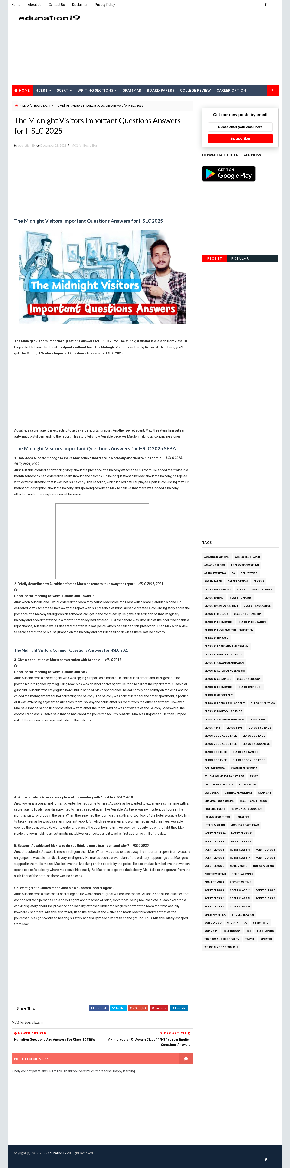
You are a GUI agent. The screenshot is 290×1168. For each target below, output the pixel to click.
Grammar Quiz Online (219, 800)
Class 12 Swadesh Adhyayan (224, 719)
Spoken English (243, 914)
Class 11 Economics (218, 622)
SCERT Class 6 (265, 898)
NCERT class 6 (214, 857)
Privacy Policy (105, 5)
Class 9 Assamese (245, 752)
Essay (254, 776)
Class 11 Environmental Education (228, 630)
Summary (23, 102)
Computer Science (244, 768)
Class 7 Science (253, 735)
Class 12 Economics (218, 687)
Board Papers (160, 90)
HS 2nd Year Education (246, 809)
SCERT (62, 90)
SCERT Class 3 (265, 890)
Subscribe (240, 138)
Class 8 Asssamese (256, 744)
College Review (195, 90)
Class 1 (258, 581)
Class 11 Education (252, 622)
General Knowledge (238, 792)
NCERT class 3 (214, 849)
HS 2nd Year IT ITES (217, 817)
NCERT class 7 (240, 857)
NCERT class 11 (241, 833)
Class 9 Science (215, 760)
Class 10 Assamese (217, 589)
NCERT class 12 (214, 841)
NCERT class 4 (240, 849)
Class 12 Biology (249, 679)
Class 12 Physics (263, 703)
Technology (232, 930)
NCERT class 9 (214, 865)
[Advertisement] (194, 47)
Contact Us (57, 5)
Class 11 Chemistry (247, 613)
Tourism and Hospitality (221, 939)
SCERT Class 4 (214, 898)
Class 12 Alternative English (224, 670)
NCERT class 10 (214, 833)
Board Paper (213, 581)
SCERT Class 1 (214, 890)
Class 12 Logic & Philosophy (224, 703)
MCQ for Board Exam (85, 145)
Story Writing (237, 922)
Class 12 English (250, 687)
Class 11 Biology (216, 613)
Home (16, 5)
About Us (34, 5)
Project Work (214, 882)
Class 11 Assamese (257, 605)
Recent (214, 258)
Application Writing (245, 565)
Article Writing (215, 573)
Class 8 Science (215, 752)
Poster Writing (215, 874)
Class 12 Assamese (217, 679)
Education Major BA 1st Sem (224, 776)
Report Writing (240, 882)
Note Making (238, 865)
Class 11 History (216, 638)
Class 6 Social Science (220, 735)
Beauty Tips (249, 573)
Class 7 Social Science (220, 744)
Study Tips (260, 922)
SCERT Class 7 (214, 906)
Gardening (211, 792)
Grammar (131, 90)
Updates (266, 939)
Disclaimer (80, 5)
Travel (249, 939)
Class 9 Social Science (248, 760)
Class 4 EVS (212, 727)
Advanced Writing (216, 557)
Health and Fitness (253, 800)
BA (233, 573)
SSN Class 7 (212, 922)
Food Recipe (247, 784)
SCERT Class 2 (240, 890)
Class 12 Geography (218, 695)
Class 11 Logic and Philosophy (226, 646)
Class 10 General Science (254, 589)
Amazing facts (214, 565)
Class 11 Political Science (223, 654)
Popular (240, 258)
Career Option (231, 90)
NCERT (42, 90)
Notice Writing (263, 865)
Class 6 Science (259, 727)
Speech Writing (215, 914)
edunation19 (57, 1153)
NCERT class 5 (265, 849)
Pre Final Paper (242, 874)
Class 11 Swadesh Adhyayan (224, 662)
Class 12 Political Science (223, 711)
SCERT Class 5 (240, 898)
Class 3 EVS (257, 719)
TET (248, 930)
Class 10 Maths (241, 597)
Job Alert (242, 817)
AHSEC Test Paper (247, 557)
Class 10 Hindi (214, 597)
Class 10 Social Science (221, 605)
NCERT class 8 (265, 857)
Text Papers (265, 930)
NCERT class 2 (241, 841)
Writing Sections (95, 90)
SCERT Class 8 (240, 906)
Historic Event (214, 809)
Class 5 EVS (234, 727)
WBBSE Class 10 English (221, 947)
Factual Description (218, 784)
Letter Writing (214, 825)
